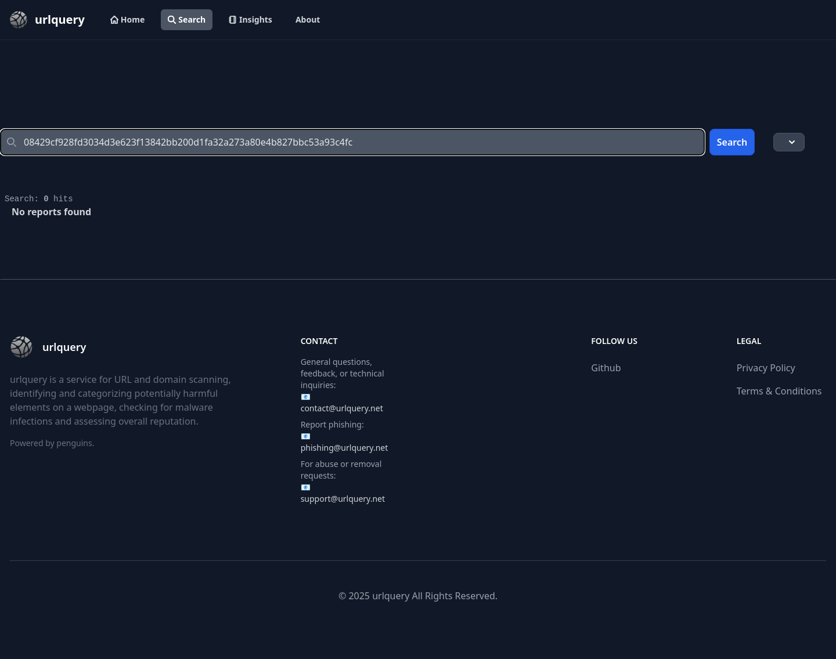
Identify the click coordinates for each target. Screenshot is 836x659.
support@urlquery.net (343, 498)
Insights (250, 19)
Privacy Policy (766, 367)
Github (606, 367)
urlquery (390, 595)
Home (127, 19)
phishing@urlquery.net (344, 447)
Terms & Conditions (779, 391)
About (308, 19)
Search (187, 19)
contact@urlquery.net (342, 408)
